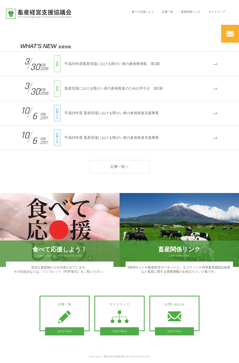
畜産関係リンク (190, 11)
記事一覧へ (120, 167)
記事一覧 (167, 11)
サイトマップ (216, 11)
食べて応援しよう (143, 11)
